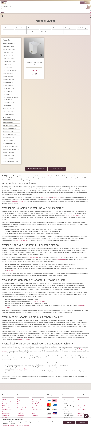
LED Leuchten (9, 88)
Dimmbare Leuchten (10, 70)
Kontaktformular (81, 408)
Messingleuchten (9, 108)
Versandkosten (21, 410)
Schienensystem (8, 122)
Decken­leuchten (9, 61)
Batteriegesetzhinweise (83, 412)
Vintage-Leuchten (9, 152)
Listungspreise (21, 412)
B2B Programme (36, 408)
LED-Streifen (10, 270)
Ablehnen (69, 422)
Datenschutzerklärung (9, 425)
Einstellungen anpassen (22, 425)
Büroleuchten (8, 58)
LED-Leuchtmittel (61, 259)
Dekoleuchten (8, 67)
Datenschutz (80, 404)
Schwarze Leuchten (10, 125)
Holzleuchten (8, 76)
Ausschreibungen (37, 404)
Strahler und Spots (10, 134)
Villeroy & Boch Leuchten (11, 149)
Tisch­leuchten (8, 140)
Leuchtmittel (7, 105)
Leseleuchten (8, 102)
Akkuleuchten (8, 46)
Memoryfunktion (6, 408)
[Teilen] (86, 416)
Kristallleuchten (8, 82)
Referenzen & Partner (38, 400)
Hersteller (34, 412)
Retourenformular (22, 408)
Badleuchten (8, 52)
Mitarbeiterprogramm (38, 410)
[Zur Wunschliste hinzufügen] (33, 74)
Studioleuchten (8, 137)
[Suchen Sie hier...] (44, 6)
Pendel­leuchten (9, 111)
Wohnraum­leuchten (10, 161)
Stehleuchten (8, 131)
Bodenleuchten (8, 55)
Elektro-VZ (35, 415)
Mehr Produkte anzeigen (37, 168)
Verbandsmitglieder (37, 406)
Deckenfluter (7, 64)
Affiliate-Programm (37, 402)
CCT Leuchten (6, 406)
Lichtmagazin (20, 414)
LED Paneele (8, 91)
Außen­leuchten (9, 49)
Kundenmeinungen (22, 406)
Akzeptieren (82, 422)
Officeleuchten (6, 414)
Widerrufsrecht (81, 406)
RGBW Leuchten (7, 410)
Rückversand (20, 415)
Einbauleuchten (9, 73)
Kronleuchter (8, 85)
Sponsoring (20, 417)
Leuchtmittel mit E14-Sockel (73, 215)
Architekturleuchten (7, 402)
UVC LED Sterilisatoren (10, 146)
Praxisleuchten (8, 114)
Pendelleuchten (56, 197)
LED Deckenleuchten (8, 400)
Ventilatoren (5, 415)
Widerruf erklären (81, 410)
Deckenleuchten (45, 197)
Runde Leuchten (6, 404)
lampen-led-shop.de (17, 201)
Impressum (80, 402)
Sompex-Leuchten (9, 128)
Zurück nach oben (58, 168)
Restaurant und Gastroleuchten (9, 118)
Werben (34, 414)
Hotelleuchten (8, 79)
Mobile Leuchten (9, 43)
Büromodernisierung (22, 404)
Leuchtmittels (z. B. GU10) (38, 301)
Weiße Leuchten (9, 158)
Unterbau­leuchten (9, 143)
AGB (78, 400)
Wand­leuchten (8, 155)
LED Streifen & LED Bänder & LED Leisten (11, 98)
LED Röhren (7, 94)
